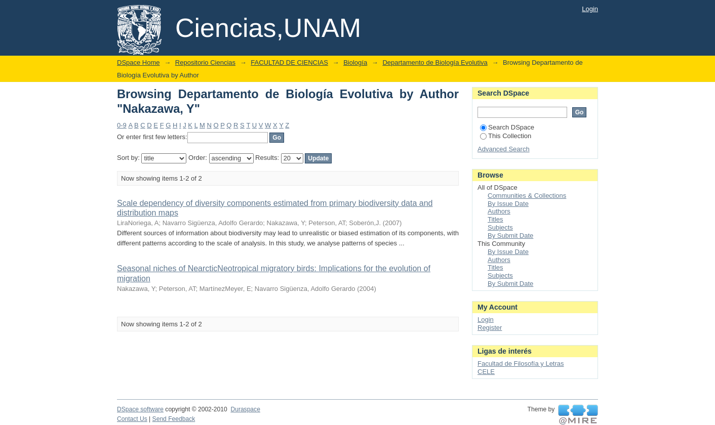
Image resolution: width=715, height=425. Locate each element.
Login (590, 9)
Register (490, 327)
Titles (495, 219)
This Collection (505, 136)
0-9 (122, 125)
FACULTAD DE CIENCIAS (289, 62)
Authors (499, 211)
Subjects (500, 227)
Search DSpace (507, 127)
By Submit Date (510, 235)
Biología (355, 62)
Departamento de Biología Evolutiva (434, 62)
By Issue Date (508, 203)
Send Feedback (173, 418)
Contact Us (132, 418)
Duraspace (245, 409)
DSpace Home (138, 62)
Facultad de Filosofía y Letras (521, 363)
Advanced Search (504, 149)
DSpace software (140, 409)
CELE (486, 371)
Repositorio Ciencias (205, 62)
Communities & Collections (527, 195)
